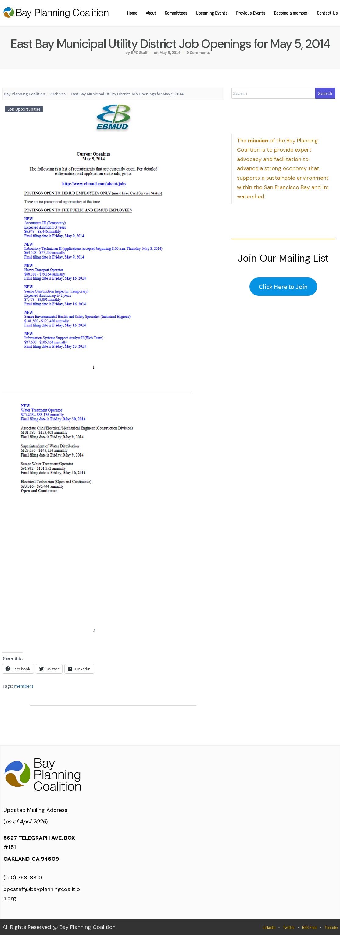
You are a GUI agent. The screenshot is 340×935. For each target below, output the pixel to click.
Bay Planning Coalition (24, 94)
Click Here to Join (283, 286)
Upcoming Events (211, 13)
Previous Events (250, 13)
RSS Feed (309, 927)
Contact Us (327, 13)
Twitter (289, 927)
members (24, 686)
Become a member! (291, 13)
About (151, 13)
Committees (176, 13)
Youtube (331, 927)
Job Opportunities (24, 109)
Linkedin (269, 927)
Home (132, 13)
